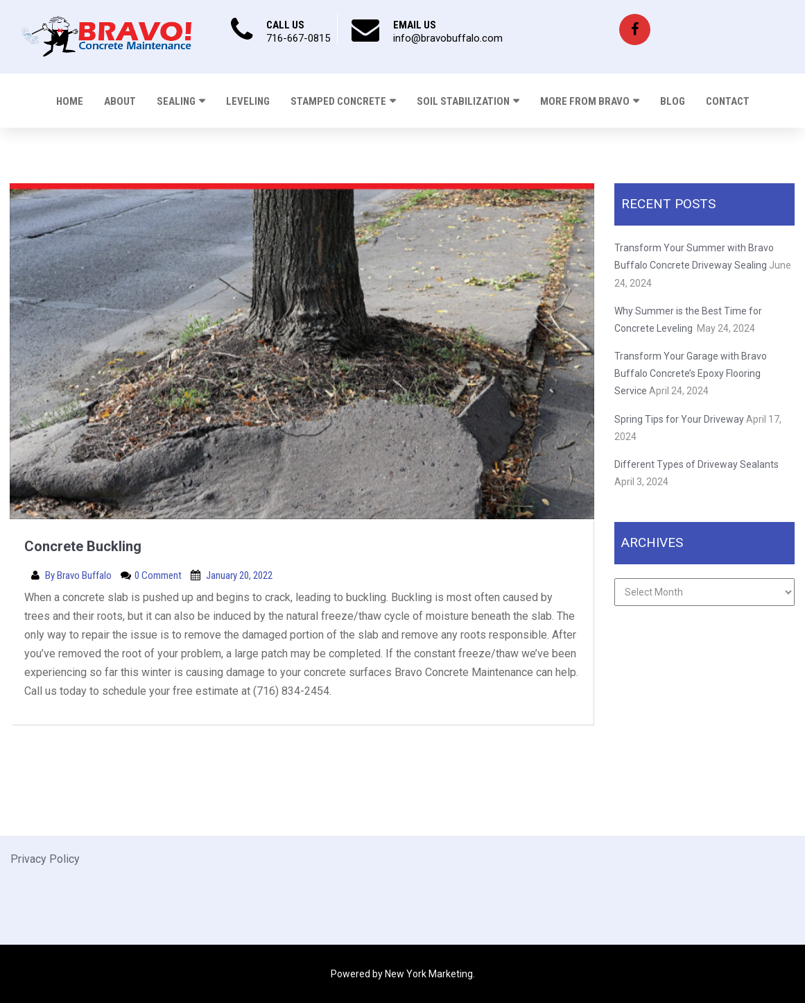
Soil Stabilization (463, 101)
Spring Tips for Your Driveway (679, 419)
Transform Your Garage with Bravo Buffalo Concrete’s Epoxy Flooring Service (690, 373)
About (120, 101)
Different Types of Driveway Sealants (696, 464)
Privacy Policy (45, 859)
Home (69, 101)
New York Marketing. (430, 973)
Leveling (248, 101)
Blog (672, 101)
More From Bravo (585, 101)
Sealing (176, 101)
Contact (728, 101)
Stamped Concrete (338, 101)
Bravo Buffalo (85, 575)
